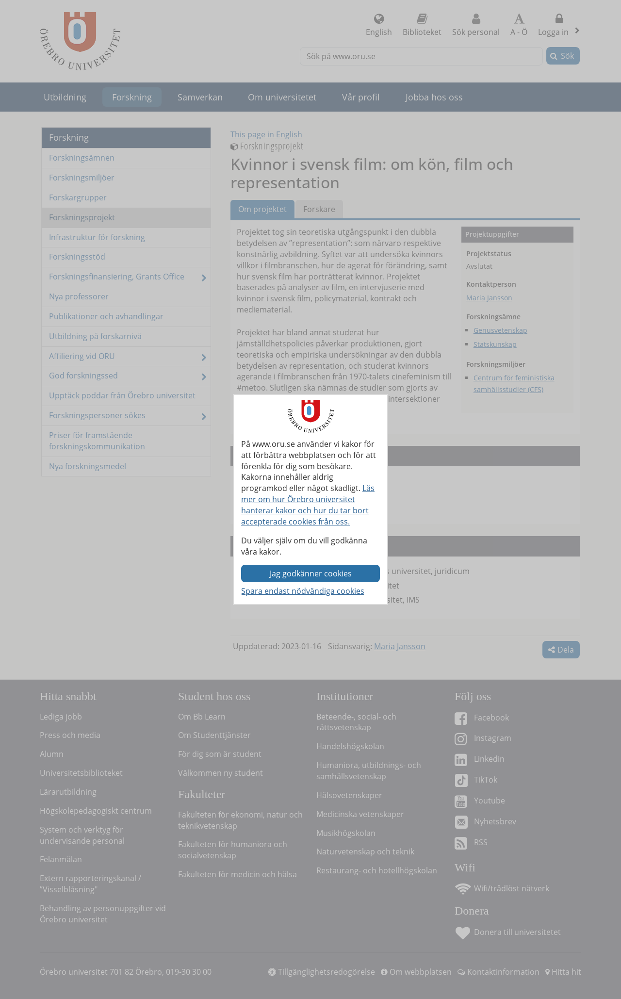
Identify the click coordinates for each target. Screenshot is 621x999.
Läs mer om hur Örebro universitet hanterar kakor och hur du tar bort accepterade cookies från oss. (308, 505)
